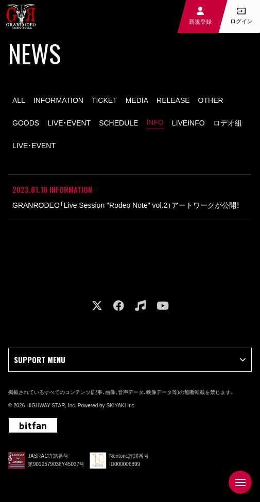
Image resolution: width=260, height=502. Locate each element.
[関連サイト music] (140, 306)
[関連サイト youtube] (163, 306)
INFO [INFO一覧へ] (154, 122)
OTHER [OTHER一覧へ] (210, 100)
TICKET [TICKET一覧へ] (104, 100)
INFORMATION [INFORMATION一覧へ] (58, 100)
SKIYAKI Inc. (120, 405)
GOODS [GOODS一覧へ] (25, 123)
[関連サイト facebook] (118, 306)
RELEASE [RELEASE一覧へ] (173, 100)
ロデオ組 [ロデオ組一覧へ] (227, 123)
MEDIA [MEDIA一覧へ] (137, 100)
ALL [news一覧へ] (18, 100)
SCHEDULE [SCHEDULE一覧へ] (118, 123)
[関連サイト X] (97, 306)
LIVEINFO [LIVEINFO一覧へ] (188, 123)
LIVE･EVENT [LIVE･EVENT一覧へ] (34, 145)
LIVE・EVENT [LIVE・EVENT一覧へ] (69, 123)
